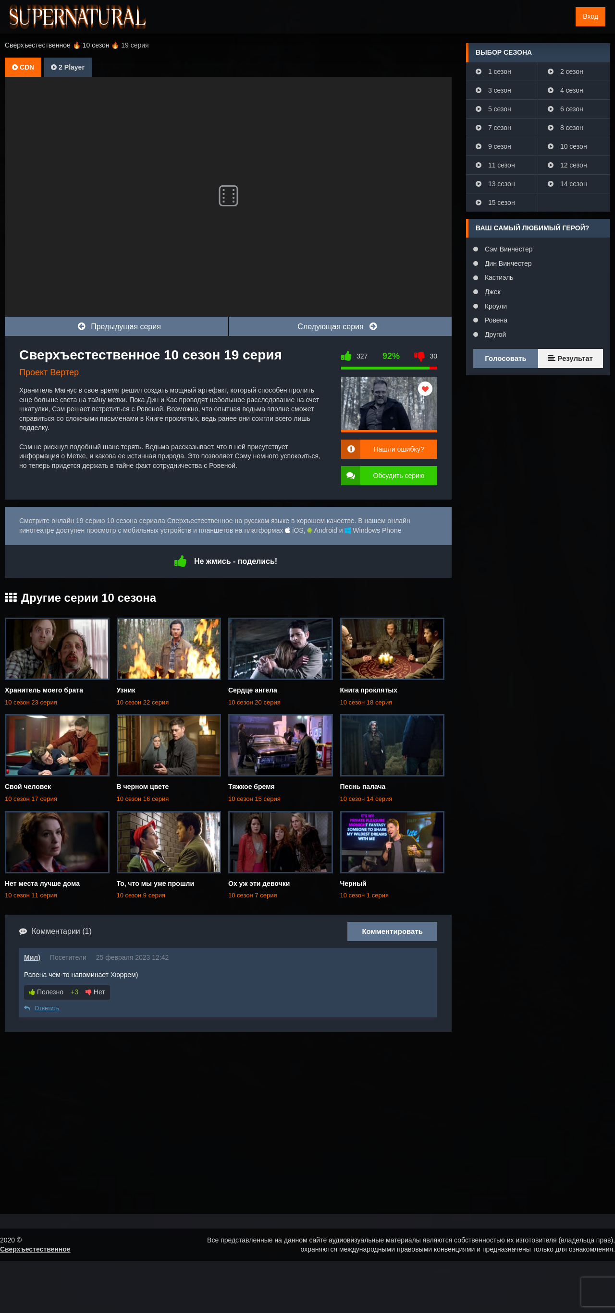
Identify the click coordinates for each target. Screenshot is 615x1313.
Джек (492, 292)
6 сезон (565, 109)
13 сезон (495, 184)
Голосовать (505, 358)
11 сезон (495, 165)
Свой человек (28, 786)
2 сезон (565, 71)
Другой (494, 334)
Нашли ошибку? (399, 449)
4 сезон (565, 90)
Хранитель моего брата (44, 690)
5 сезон (493, 109)
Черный (353, 883)
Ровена (495, 320)
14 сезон (567, 184)
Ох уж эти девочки (259, 883)
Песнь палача (363, 786)
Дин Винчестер (507, 263)
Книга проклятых (369, 690)
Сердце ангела (252, 690)
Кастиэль (498, 277)
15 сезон (495, 202)
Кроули (495, 306)
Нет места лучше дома (42, 883)
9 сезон (493, 146)
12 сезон (567, 165)
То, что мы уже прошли (156, 883)
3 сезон (493, 90)
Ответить (41, 1008)
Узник (126, 690)
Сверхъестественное (35, 1249)
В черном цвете (143, 786)
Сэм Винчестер (507, 249)
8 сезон (565, 127)
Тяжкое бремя (251, 786)
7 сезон (493, 127)
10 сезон (567, 146)
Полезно (46, 992)
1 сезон (493, 71)
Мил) (32, 957)
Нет (95, 992)
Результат (570, 358)
